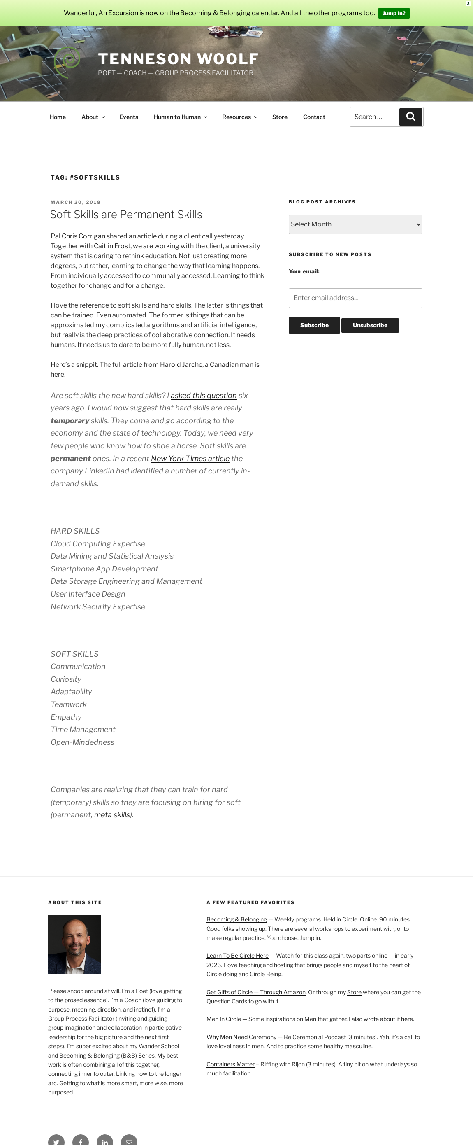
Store (280, 116)
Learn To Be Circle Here (237, 955)
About (93, 116)
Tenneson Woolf (179, 59)
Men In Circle (223, 1018)
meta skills (112, 814)
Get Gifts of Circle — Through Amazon (256, 992)
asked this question (204, 395)
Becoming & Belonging (236, 919)
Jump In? (394, 13)
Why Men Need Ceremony (241, 1036)
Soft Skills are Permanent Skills (126, 214)
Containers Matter (230, 1064)
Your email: (304, 271)
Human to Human (181, 116)
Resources (240, 116)
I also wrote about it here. (381, 1018)
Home (58, 116)
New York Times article (190, 458)
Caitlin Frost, (113, 246)
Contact (314, 116)
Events (129, 116)
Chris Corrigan (83, 236)
